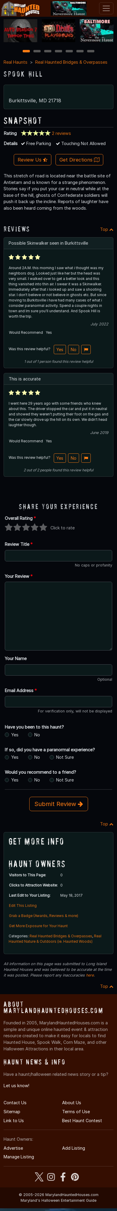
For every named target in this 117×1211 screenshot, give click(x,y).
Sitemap (12, 1108)
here (90, 972)
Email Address (21, 687)
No (73, 346)
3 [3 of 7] (48, 48)
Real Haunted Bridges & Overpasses (71, 59)
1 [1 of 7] (26, 48)
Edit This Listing (23, 903)
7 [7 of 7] (91, 48)
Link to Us (14, 1117)
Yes (59, 346)
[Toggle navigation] (106, 8)
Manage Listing (19, 1154)
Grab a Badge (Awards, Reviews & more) (43, 913)
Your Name (16, 655)
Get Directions (79, 157)
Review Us (32, 157)
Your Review (19, 573)
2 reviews (61, 130)
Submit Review (58, 801)
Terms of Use (76, 1108)
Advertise (13, 1145)
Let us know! (16, 1082)
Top (106, 226)
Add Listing (73, 1145)
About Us (71, 1099)
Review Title (19, 541)
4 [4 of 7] (58, 48)
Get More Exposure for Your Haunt (38, 923)
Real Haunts (15, 59)
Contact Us (15, 1099)
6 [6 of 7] (80, 48)
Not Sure (65, 754)
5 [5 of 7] (69, 48)
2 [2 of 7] (37, 48)
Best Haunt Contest (82, 1117)
